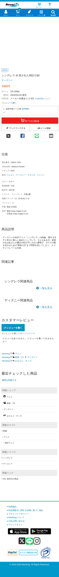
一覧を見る (46, 288)
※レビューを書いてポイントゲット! (18, 333)
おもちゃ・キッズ (23, 361)
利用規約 (12, 507)
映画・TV (19, 357)
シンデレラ (8, 458)
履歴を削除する (9, 380)
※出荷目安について (42, 99)
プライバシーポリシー (18, 514)
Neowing (6, 353)
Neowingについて (16, 517)
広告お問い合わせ (16, 521)
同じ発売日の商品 (10, 479)
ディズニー (7, 80)
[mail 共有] (51, 134)
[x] (22, 541)
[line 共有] (37, 134)
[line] (29, 541)
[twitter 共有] (8, 134)
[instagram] (36, 541)
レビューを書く (9, 103)
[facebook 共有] (22, 134)
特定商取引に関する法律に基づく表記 (25, 510)
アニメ (18, 353)
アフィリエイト (15, 524)
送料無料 (25, 109)
